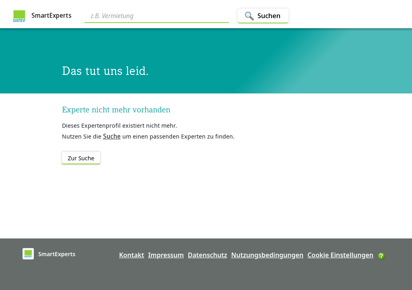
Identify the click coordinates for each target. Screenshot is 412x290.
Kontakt (131, 255)
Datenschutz (207, 255)
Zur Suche (81, 158)
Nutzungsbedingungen (267, 255)
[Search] (156, 16)
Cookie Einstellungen (340, 255)
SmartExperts (42, 16)
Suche (112, 136)
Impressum (166, 255)
